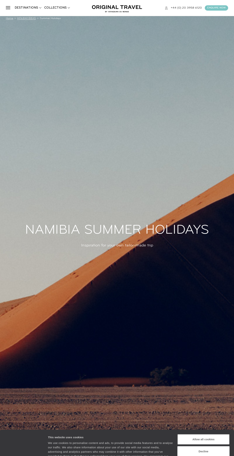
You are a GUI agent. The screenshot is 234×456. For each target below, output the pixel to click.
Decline (203, 429)
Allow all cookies (204, 417)
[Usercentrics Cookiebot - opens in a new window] (24, 449)
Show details (56, 448)
